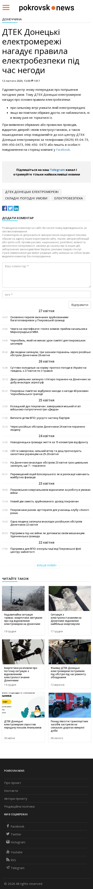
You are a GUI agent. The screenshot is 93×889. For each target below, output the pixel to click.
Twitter (13, 834)
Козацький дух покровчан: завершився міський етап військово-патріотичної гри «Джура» (45, 408)
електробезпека (68, 198)
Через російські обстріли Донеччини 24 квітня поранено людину (47, 428)
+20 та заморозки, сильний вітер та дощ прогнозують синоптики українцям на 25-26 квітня (46, 452)
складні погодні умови (26, 198)
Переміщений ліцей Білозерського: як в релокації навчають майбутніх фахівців (49, 476)
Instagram (15, 842)
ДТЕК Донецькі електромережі (32, 192)
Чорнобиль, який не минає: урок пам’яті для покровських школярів (48, 342)
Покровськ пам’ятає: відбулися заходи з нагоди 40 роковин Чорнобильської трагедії (49, 392)
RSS (11, 860)
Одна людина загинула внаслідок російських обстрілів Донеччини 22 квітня (46, 523)
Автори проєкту (15, 798)
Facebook (63, 149)
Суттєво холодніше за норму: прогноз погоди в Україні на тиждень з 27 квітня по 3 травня (48, 369)
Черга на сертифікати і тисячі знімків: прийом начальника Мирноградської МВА (48, 330)
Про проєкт (12, 783)
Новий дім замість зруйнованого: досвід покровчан (44, 501)
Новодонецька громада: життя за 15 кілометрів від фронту (49, 442)
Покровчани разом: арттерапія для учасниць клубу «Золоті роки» (49, 511)
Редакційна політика (19, 806)
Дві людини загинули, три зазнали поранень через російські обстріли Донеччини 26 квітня (50, 354)
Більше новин (46, 565)
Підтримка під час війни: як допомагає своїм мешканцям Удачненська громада (47, 535)
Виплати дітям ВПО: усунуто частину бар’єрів (40, 417)
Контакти (11, 790)
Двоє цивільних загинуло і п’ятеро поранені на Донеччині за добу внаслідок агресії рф (50, 381)
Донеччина (12, 19)
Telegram (57, 170)
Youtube (14, 852)
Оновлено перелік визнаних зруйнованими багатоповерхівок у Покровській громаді (39, 319)
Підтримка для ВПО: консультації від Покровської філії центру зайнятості (45, 550)
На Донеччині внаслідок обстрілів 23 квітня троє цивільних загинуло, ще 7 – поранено (49, 464)
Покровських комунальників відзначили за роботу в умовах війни (50, 491)
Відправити (79, 305)
